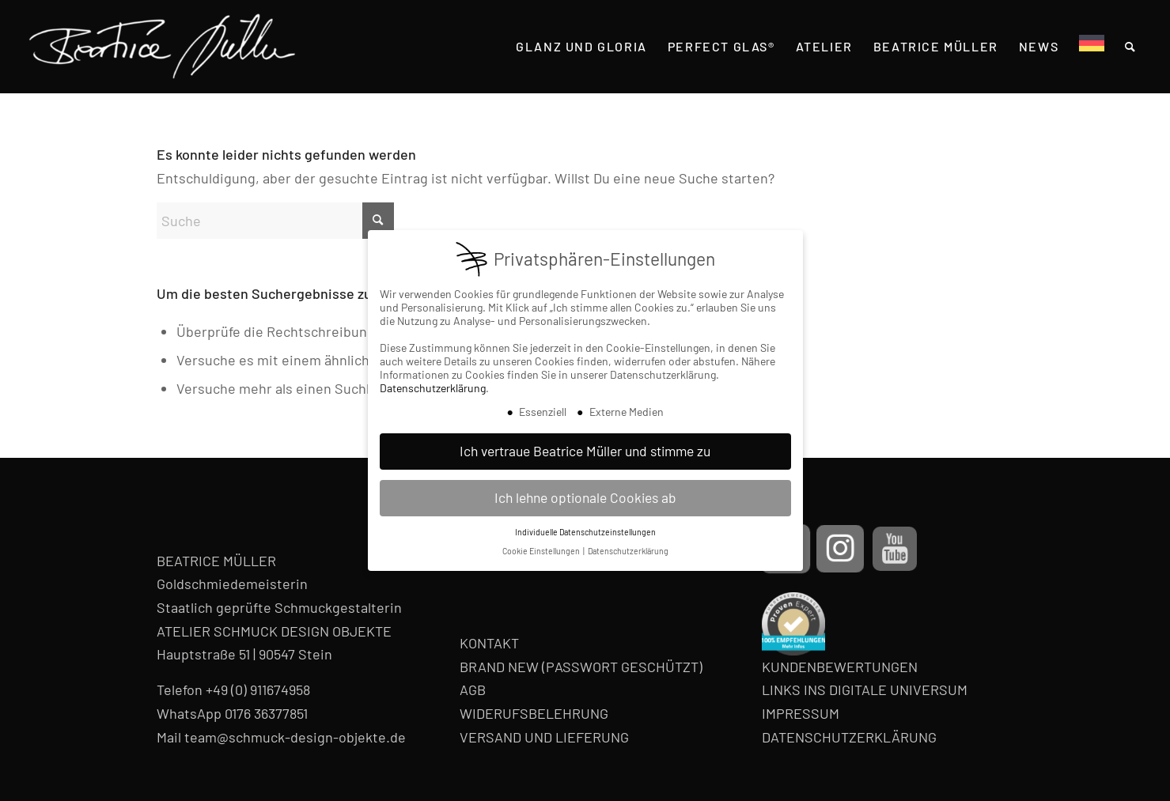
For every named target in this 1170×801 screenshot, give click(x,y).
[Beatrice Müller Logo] (162, 46)
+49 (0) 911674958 (258, 689)
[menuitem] (581, 46)
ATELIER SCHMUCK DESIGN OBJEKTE (274, 631)
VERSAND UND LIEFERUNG (544, 737)
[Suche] (275, 220)
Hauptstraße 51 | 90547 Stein (244, 654)
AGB (473, 689)
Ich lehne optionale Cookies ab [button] (585, 496)
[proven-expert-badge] (793, 624)
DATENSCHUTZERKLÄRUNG (849, 737)
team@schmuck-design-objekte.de (295, 737)
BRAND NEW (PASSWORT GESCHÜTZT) (581, 666)
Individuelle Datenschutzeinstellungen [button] (585, 531)
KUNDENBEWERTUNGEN (840, 666)
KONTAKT (489, 643)
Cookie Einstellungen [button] (541, 550)
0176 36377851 (266, 713)
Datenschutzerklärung (433, 387)
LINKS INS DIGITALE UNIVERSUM (864, 689)
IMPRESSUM (800, 713)
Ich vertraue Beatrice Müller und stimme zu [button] (585, 450)
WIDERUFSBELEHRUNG (534, 713)
